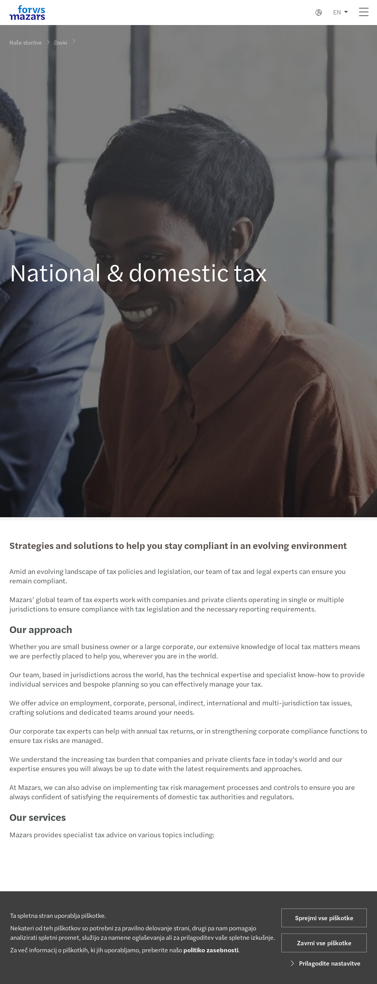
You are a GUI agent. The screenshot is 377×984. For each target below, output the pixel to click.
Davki (60, 40)
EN (337, 11)
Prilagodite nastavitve (324, 963)
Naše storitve (25, 42)
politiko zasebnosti (210, 949)
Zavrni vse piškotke (324, 942)
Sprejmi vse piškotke (324, 917)
